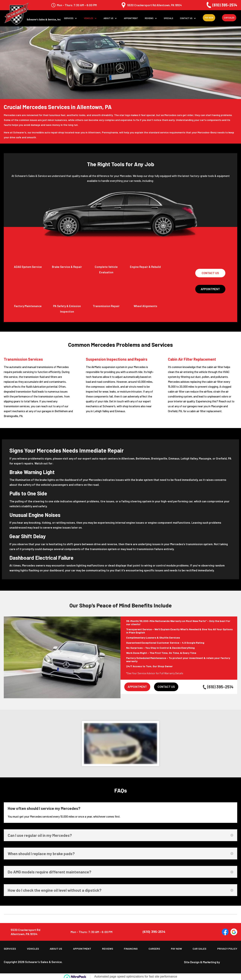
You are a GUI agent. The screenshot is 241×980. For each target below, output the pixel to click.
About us (108, 18)
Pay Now (209, 17)
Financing (131, 948)
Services (68, 18)
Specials (168, 18)
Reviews (149, 18)
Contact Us (186, 18)
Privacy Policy (227, 948)
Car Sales (229, 17)
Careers (154, 948)
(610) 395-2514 (221, 5)
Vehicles (88, 18)
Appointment (131, 18)
